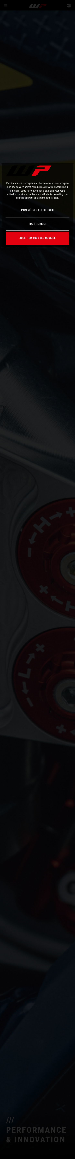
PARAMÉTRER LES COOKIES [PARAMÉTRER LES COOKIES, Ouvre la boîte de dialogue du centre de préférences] (37, 210)
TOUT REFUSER (37, 223)
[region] (37, 205)
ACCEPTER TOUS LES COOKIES (37, 238)
